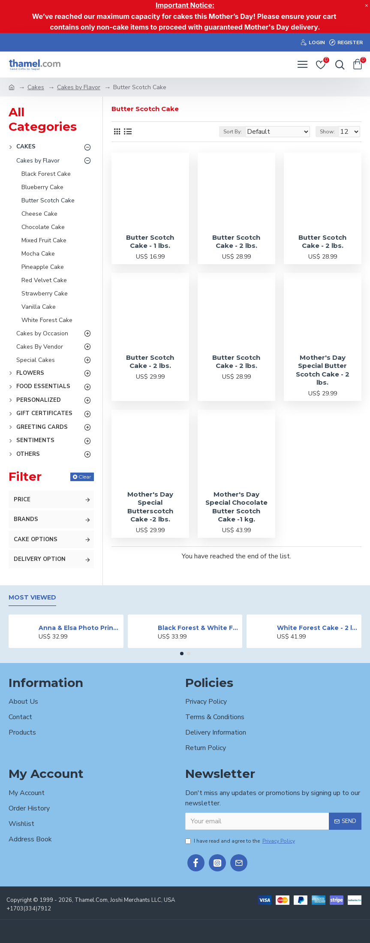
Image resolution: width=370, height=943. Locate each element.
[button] (181, 653)
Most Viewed (32, 597)
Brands (26, 519)
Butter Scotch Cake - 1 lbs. (150, 241)
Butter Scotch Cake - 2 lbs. (236, 241)
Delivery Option (40, 559)
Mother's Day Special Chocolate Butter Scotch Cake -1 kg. (236, 507)
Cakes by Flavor (78, 87)
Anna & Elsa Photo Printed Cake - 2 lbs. (79, 628)
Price (22, 499)
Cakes (35, 87)
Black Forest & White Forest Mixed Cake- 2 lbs (198, 628)
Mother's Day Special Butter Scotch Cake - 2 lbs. (322, 370)
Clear (84, 476)
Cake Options (35, 539)
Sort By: (232, 131)
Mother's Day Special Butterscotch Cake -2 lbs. (150, 507)
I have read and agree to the (240, 841)
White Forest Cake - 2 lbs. (317, 628)
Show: (327, 131)
